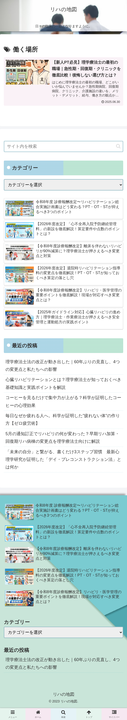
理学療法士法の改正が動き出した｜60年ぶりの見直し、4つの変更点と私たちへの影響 (62, 365)
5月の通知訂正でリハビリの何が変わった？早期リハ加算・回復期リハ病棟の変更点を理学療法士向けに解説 (62, 437)
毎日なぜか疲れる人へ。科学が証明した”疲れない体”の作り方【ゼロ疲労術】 (62, 419)
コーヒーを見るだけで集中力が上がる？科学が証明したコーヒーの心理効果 (63, 401)
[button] (118, 146)
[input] (63, 146)
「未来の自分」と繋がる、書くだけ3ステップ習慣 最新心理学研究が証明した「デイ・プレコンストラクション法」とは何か (63, 459)
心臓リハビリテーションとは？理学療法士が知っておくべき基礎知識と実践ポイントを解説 (63, 383)
